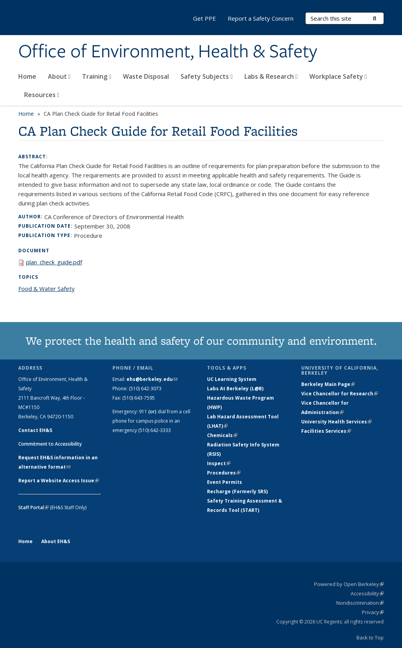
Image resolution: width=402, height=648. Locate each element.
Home (27, 76)
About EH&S (55, 541)
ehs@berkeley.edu (151, 379)
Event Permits (224, 482)
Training (96, 76)
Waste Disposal (146, 76)
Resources (42, 94)
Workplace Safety (338, 76)
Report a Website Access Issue (58, 480)
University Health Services (336, 421)
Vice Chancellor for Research (339, 393)
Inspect (218, 463)
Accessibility (367, 593)
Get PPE (204, 18)
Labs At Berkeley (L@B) (235, 388)
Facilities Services (326, 431)
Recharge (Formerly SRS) (237, 491)
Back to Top (370, 637)
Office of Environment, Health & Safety (167, 52)
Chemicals (222, 435)
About (59, 76)
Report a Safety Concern (260, 18)
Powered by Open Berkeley (349, 584)
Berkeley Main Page (328, 384)
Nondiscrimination (360, 602)
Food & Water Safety (46, 288)
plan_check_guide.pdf (54, 262)
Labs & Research (271, 76)
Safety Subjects (207, 76)
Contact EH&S (35, 430)
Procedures (223, 472)
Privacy (373, 612)
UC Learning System (231, 379)
